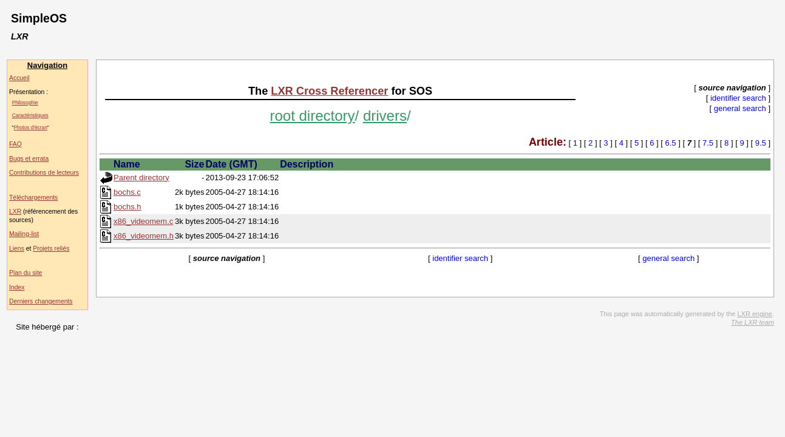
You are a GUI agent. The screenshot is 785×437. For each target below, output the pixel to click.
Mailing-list (24, 234)
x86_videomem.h (144, 235)
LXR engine (754, 313)
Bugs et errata (29, 158)
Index (16, 287)
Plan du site (25, 272)
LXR (15, 211)
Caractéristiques (30, 115)
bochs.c (127, 192)
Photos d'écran (30, 127)
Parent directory (141, 177)
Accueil (19, 78)
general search (740, 108)
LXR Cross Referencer (329, 91)
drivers (385, 115)
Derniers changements (41, 301)
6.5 (670, 142)
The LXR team (752, 322)
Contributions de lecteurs (44, 172)
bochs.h (127, 206)
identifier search (738, 98)
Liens (16, 248)
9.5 (760, 142)
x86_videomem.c (143, 221)
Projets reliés (51, 248)
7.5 (707, 142)
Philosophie (25, 103)
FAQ (15, 144)
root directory (312, 115)
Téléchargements (33, 197)
